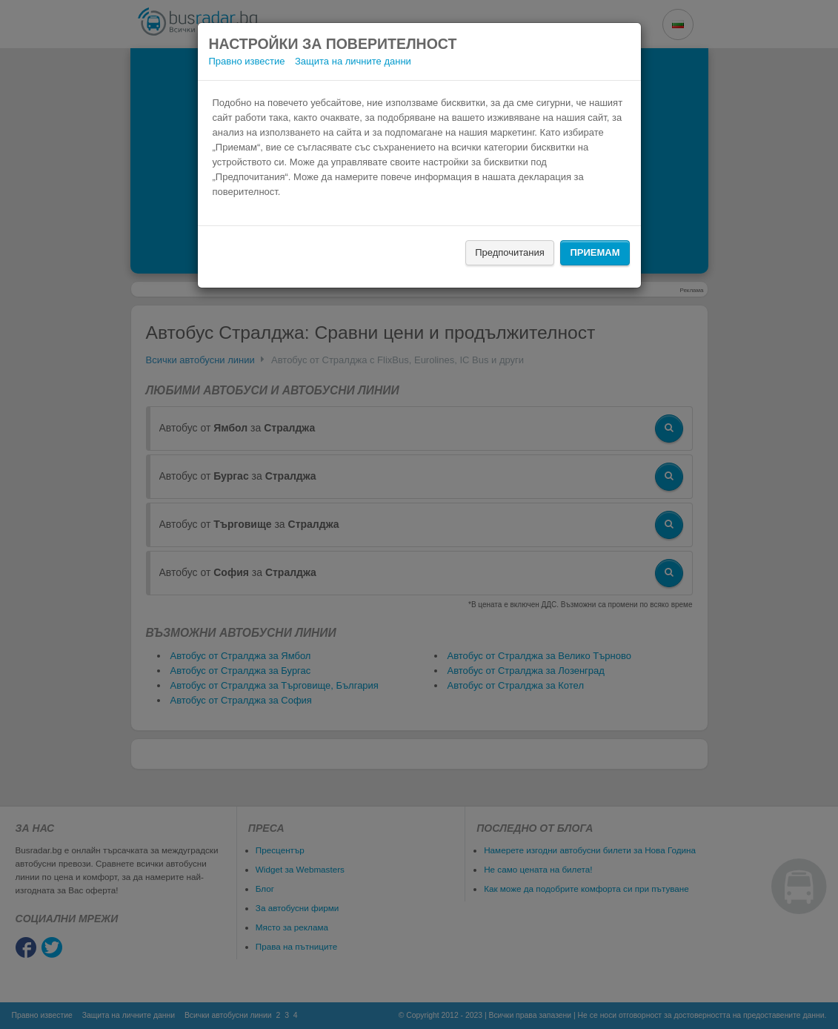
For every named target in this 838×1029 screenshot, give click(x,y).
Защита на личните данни (353, 61)
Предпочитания (510, 252)
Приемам (594, 252)
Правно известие (247, 61)
